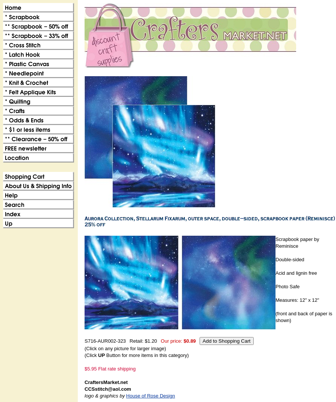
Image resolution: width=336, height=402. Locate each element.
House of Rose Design (150, 396)
